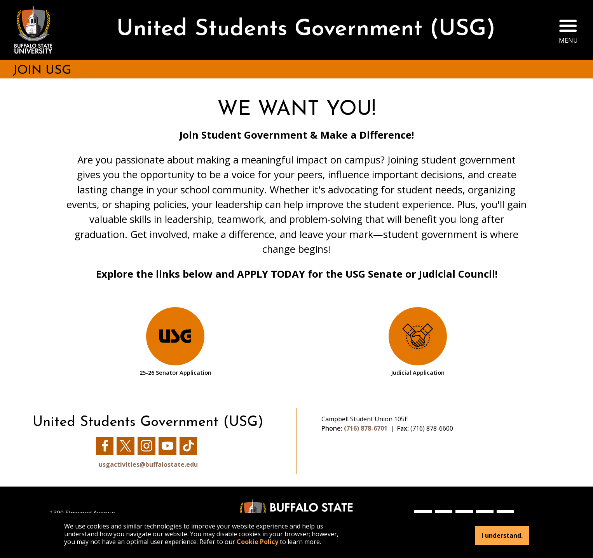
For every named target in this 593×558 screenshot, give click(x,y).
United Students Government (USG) (306, 29)
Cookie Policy (257, 541)
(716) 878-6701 (365, 428)
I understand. (502, 535)
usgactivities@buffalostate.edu (148, 464)
